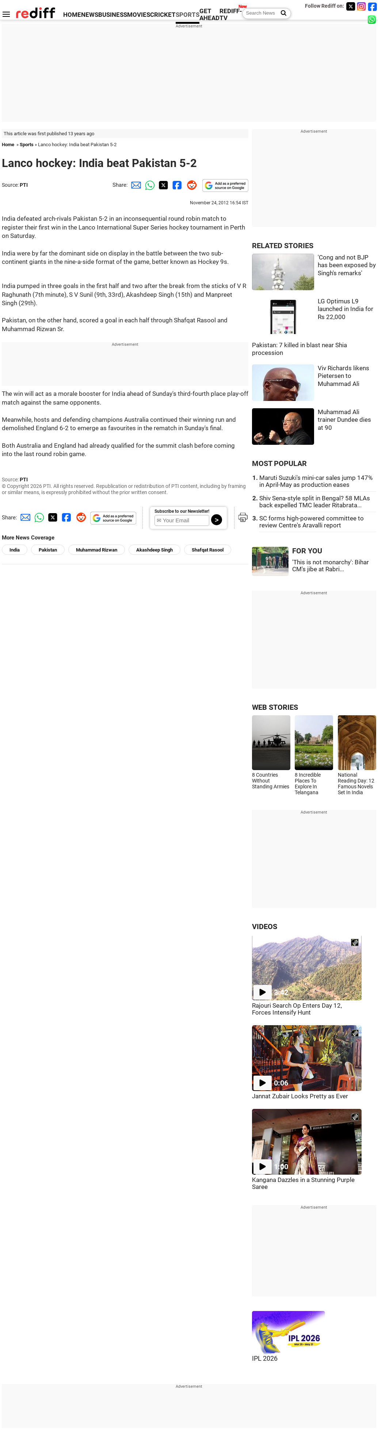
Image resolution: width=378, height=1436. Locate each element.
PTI (24, 185)
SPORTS (187, 14)
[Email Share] (135, 185)
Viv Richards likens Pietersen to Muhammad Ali (343, 376)
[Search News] (281, 13)
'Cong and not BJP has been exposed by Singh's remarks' (347, 265)
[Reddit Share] (190, 185)
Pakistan (48, 550)
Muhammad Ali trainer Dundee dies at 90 (344, 420)
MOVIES (138, 14)
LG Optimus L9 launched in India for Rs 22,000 (345, 309)
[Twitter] (350, 6)
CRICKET (163, 14)
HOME (72, 14)
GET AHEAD (209, 15)
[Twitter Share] (162, 185)
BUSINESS (112, 14)
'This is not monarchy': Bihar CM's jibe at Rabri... (330, 566)
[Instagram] (361, 6)
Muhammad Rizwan (96, 550)
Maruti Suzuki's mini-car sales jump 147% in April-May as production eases (316, 481)
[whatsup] (372, 19)
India (14, 550)
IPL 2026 (265, 1358)
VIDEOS (264, 926)
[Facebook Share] (176, 185)
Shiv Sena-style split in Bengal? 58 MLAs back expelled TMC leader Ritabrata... (314, 502)
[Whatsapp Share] (149, 185)
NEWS (89, 14)
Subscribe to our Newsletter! (181, 511)
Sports (27, 144)
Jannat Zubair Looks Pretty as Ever (300, 1096)
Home (8, 144)
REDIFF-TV (230, 15)
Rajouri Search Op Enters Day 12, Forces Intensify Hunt (297, 1009)
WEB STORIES (275, 707)
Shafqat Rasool (208, 550)
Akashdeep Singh (154, 550)
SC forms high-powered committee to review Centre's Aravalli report (311, 522)
